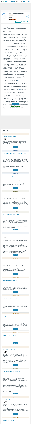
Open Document (12, 19)
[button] (1, 1)
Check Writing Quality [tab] (24, 21)
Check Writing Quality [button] (15, 106)
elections (19, 80)
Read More (15, 169)
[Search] (24, 1)
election (26, 84)
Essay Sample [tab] (17, 21)
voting (19, 89)
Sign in (29, 1)
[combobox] (13, 1)
